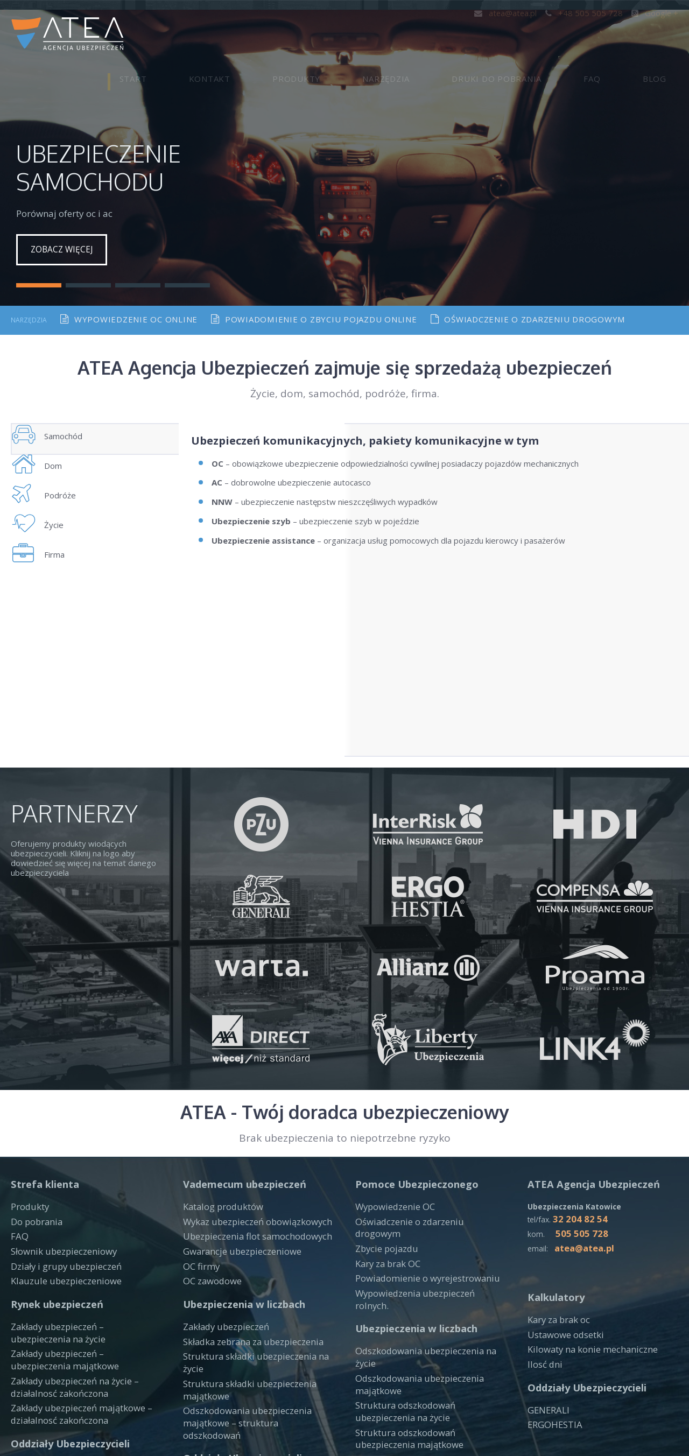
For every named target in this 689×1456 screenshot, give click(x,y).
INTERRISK (204, 1372)
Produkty (403, 35)
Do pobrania (33, 1136)
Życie (48, 551)
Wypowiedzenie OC (391, 1123)
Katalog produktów (218, 1123)
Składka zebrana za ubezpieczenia (245, 1250)
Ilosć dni (543, 1276)
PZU (19, 1366)
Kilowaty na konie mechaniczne (584, 1262)
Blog (666, 35)
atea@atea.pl (515, 13)
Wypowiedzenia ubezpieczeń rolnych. (424, 1191)
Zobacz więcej (64, 223)
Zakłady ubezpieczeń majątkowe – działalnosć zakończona (74, 1315)
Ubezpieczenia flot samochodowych (250, 1150)
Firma (49, 594)
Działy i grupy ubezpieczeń (60, 1177)
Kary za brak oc (556, 1235)
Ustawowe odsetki (562, 1248)
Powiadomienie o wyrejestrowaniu (419, 1177)
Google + (655, 13)
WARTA (25, 1380)
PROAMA (372, 1383)
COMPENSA (205, 1358)
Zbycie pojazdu (383, 1150)
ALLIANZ (371, 1369)
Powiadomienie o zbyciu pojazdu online (314, 293)
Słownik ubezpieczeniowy (57, 1164)
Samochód (59, 420)
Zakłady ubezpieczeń (222, 1237)
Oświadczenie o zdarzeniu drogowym (528, 293)
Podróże (54, 507)
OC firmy (199, 1177)
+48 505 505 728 (588, 13)
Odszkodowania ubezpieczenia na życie (428, 1237)
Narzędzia (469, 35)
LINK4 (22, 1394)
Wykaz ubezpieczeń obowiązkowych (250, 1136)
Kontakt (340, 35)
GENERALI (547, 1322)
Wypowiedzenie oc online (129, 293)
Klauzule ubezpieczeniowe (59, 1191)
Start (287, 35)
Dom (47, 464)
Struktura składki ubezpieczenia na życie (256, 1263)
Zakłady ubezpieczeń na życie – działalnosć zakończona (68, 1291)
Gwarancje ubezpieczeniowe (236, 1164)
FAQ (628, 35)
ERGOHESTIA (553, 1335)
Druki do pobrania (556, 35)
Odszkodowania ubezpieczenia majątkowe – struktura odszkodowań (252, 1307)
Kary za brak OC (385, 1164)
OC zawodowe (210, 1191)
